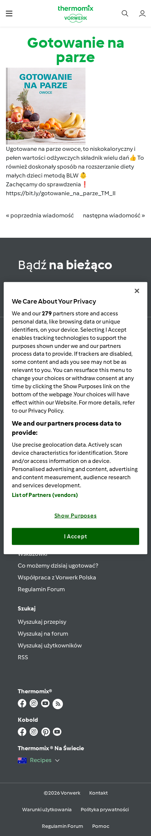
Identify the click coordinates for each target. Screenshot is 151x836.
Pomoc (100, 826)
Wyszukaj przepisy (42, 621)
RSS (23, 657)
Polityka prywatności (105, 809)
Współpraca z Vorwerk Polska (57, 577)
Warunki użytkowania (47, 809)
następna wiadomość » (114, 215)
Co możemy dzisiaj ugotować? (58, 565)
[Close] (137, 290)
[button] (9, 13)
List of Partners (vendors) (45, 495)
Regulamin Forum (41, 589)
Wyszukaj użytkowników (50, 645)
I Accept (75, 536)
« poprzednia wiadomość (40, 215)
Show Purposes (75, 515)
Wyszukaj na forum (43, 633)
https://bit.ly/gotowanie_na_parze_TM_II (60, 193)
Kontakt (98, 793)
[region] (75, 418)
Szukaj (27, 608)
